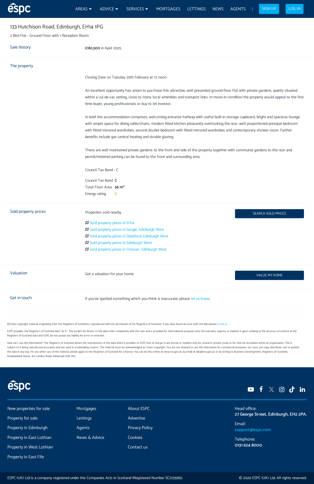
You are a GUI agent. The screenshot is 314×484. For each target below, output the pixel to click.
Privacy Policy (140, 428)
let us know (200, 298)
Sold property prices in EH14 (112, 223)
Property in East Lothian (29, 437)
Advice (107, 9)
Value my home (269, 275)
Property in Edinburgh (27, 428)
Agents (238, 9)
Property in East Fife (25, 457)
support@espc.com (253, 429)
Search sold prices (269, 214)
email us (222, 324)
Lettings (196, 9)
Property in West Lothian (30, 447)
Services (135, 9)
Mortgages (168, 9)
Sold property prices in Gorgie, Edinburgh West (127, 229)
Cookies (135, 437)
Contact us (138, 447)
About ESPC (139, 408)
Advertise (136, 418)
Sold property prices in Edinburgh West (121, 243)
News (217, 9)
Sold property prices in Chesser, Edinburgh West (128, 249)
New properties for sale (28, 408)
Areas (81, 9)
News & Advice (90, 437)
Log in (294, 9)
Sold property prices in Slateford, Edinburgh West (129, 236)
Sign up (269, 9)
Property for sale (22, 418)
